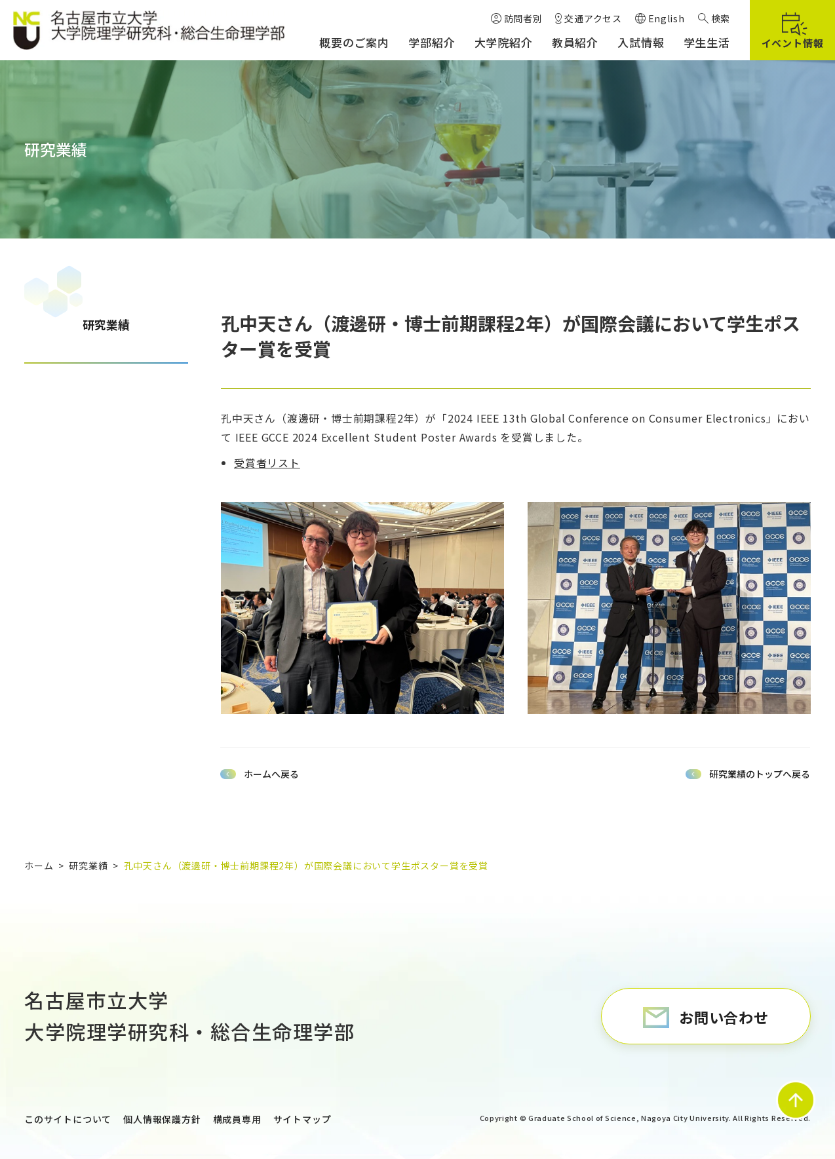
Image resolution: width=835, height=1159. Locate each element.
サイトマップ (302, 1119)
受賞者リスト (267, 462)
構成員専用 (237, 1119)
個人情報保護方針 (162, 1119)
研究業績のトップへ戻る (759, 773)
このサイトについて (67, 1119)
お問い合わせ (724, 1016)
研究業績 (106, 324)
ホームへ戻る (271, 773)
